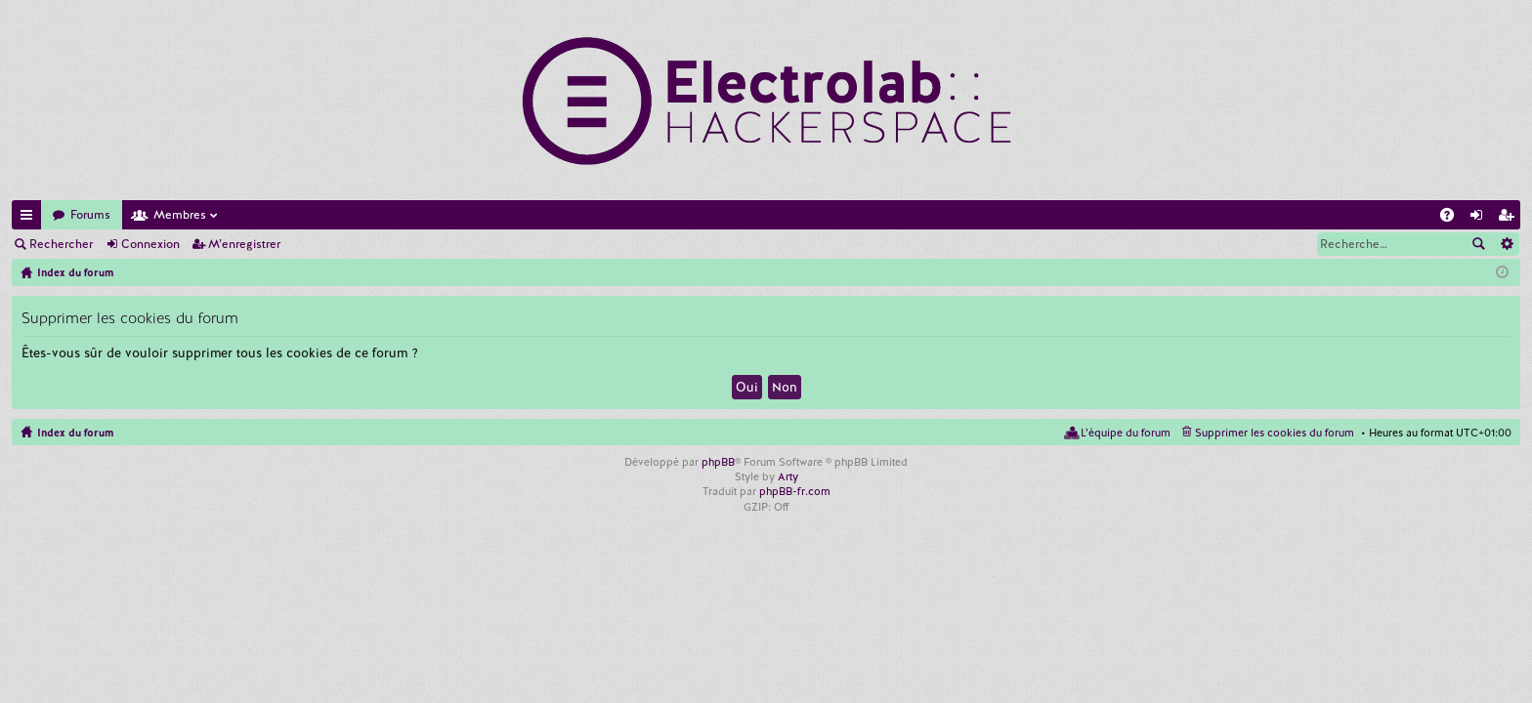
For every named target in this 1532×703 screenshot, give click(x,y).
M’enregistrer (244, 244)
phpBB (718, 462)
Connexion (150, 244)
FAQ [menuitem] (1453, 218)
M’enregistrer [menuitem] (1509, 218)
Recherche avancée (1506, 244)
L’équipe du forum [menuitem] (1125, 432)
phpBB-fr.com (794, 491)
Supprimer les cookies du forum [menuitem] (1274, 432)
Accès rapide (30, 218)
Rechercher (61, 244)
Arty (788, 476)
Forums (90, 215)
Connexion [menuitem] (1480, 218)
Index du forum (75, 432)
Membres (179, 215)
